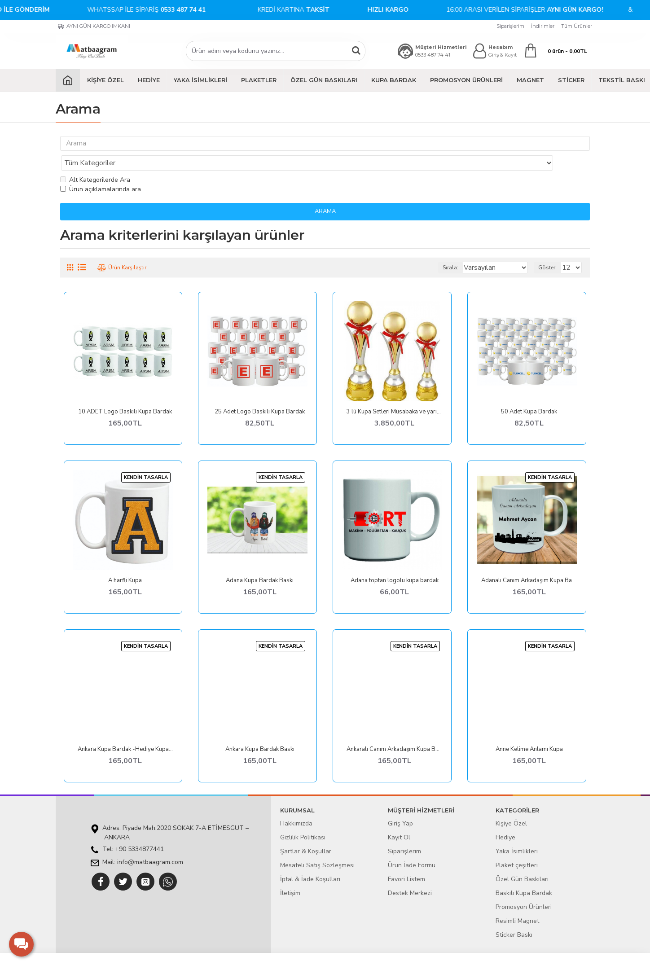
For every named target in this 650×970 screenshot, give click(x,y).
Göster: (550, 250)
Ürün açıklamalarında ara (100, 171)
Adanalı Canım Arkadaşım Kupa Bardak (529, 563)
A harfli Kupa (125, 563)
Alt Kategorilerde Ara (95, 162)
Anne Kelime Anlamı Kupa (529, 732)
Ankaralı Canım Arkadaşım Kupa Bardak (394, 732)
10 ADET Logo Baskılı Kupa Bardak (125, 394)
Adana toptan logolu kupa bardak (395, 563)
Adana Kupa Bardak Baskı (260, 563)
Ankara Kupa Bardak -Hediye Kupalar (125, 732)
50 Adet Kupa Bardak (529, 394)
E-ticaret (318, 958)
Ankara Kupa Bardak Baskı (259, 732)
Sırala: (459, 250)
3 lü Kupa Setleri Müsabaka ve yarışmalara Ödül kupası (394, 394)
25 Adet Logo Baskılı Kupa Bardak (260, 394)
